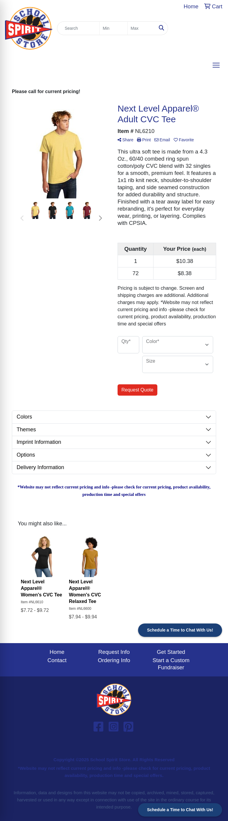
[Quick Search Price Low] (113, 28)
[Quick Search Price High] (141, 28)
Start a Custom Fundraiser (171, 663)
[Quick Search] (78, 28)
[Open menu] (216, 65)
